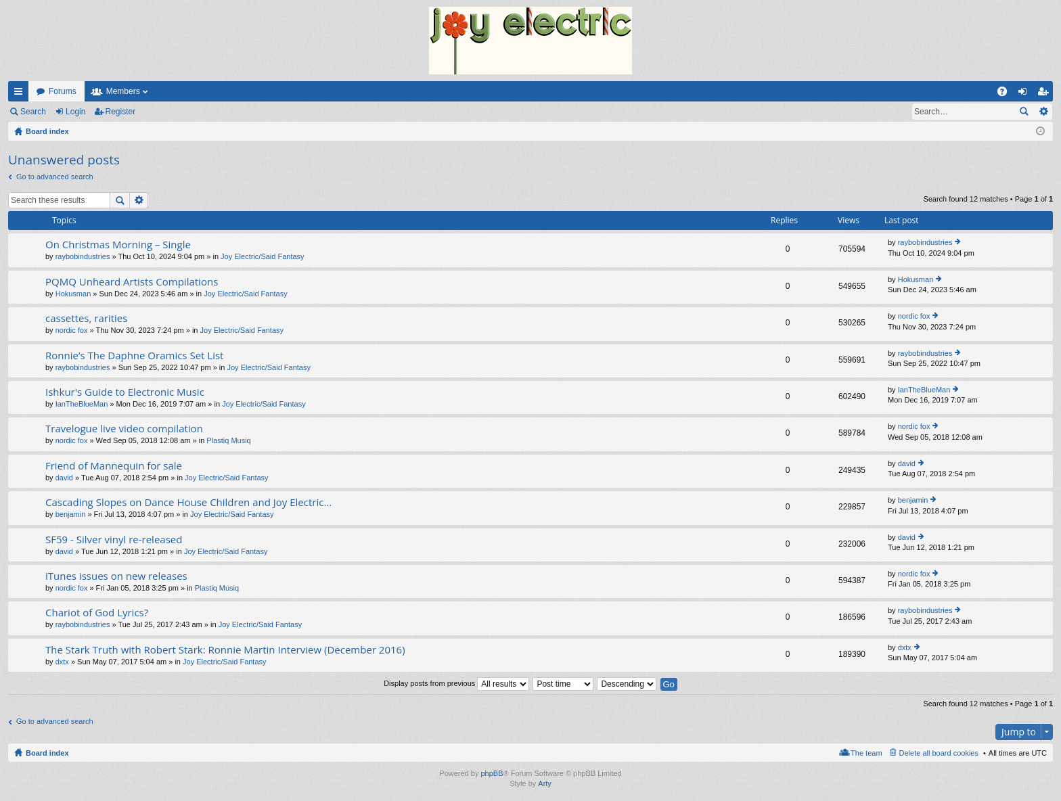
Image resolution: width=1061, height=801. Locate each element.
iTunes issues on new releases (116, 576)
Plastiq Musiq (228, 440)
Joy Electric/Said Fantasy (262, 256)
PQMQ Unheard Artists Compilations (131, 281)
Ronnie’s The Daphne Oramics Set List (134, 355)
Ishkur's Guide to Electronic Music (124, 392)
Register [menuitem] (1046, 94)
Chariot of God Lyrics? (96, 612)
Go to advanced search (54, 177)
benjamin (70, 514)
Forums (62, 91)
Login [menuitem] (1025, 94)
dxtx (62, 662)
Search (33, 111)
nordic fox (71, 330)
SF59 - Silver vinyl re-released (113, 539)
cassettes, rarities (86, 318)
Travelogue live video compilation (124, 428)
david (64, 478)
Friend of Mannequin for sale (113, 465)
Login (75, 111)
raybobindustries (82, 256)
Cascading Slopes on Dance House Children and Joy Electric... (188, 502)
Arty (544, 783)
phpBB (491, 773)
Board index (47, 753)
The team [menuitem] (866, 753)
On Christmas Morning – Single (118, 244)
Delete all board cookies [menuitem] (938, 753)
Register (121, 111)
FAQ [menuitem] (1006, 94)
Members (123, 91)
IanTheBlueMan (81, 404)
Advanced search (1043, 112)
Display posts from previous (456, 683)
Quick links (21, 94)
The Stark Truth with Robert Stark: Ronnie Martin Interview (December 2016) (225, 649)
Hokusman (73, 294)
